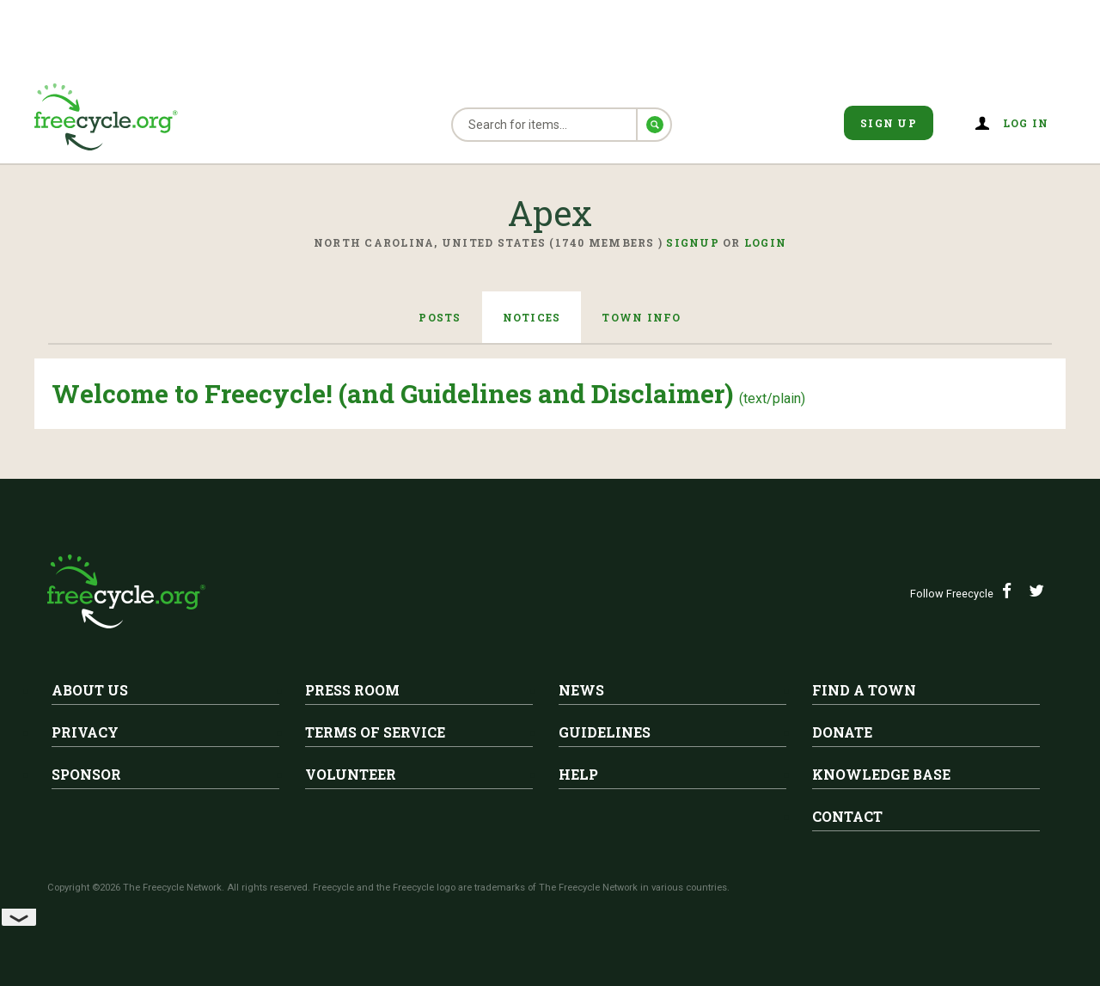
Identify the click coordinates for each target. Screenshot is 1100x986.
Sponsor (86, 774)
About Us (90, 690)
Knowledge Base (881, 774)
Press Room (352, 690)
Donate (842, 732)
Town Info (641, 317)
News (581, 690)
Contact (847, 816)
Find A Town (864, 690)
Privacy (85, 732)
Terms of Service (375, 732)
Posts (440, 317)
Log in (1026, 123)
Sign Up (888, 123)
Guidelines (605, 732)
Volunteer (350, 774)
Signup (692, 242)
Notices (532, 317)
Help (578, 774)
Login (765, 242)
